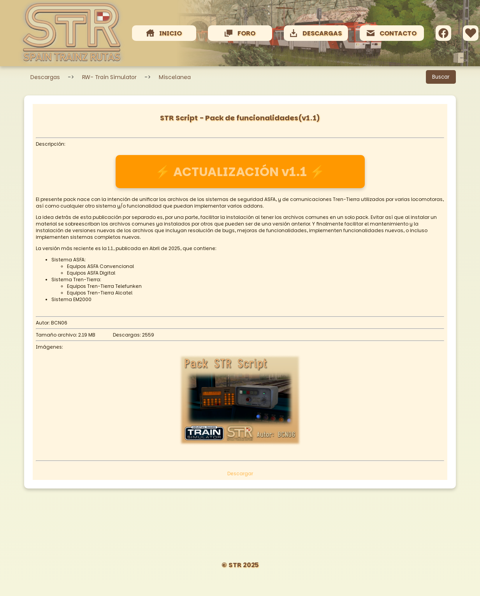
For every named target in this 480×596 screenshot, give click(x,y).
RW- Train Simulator (109, 77)
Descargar (240, 473)
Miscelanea (175, 77)
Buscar (441, 77)
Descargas (45, 77)
